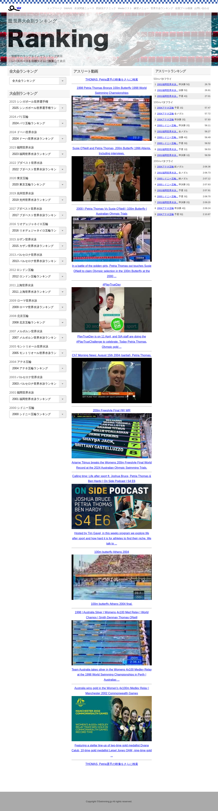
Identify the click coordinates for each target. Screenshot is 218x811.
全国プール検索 (184, 8)
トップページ (54, 8)
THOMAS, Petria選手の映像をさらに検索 (111, 79)
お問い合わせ (201, 8)
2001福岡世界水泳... (167, 84)
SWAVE (68, 8)
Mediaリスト (125, 8)
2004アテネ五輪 (165, 107)
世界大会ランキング (162, 8)
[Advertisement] (37, 476)
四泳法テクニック (106, 8)
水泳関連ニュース (84, 8)
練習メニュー (141, 8)
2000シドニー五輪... (167, 125)
